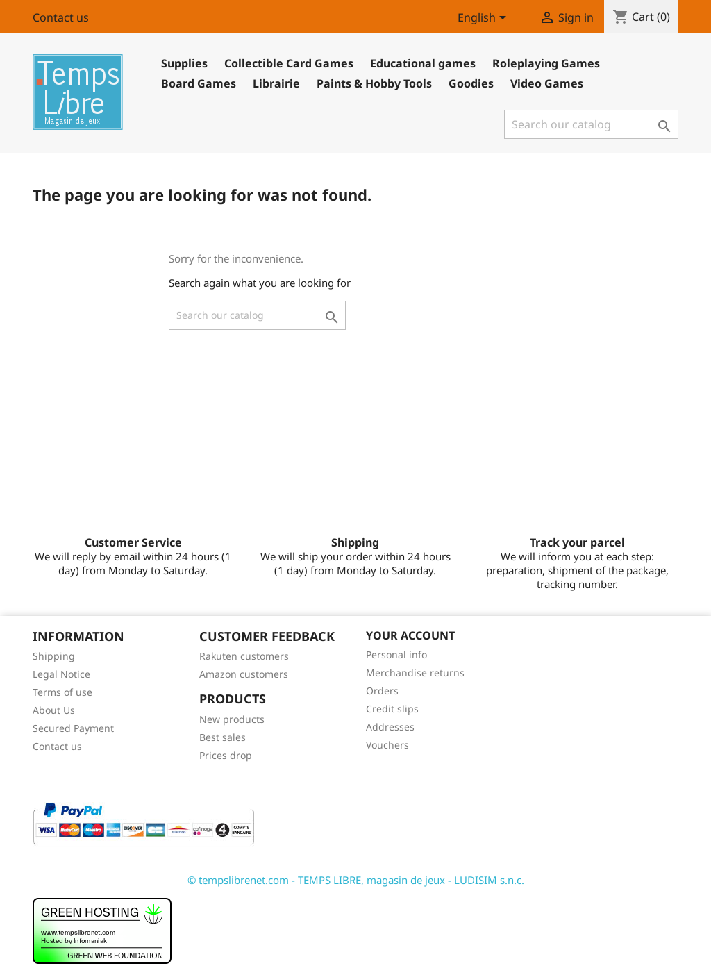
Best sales (222, 737)
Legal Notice (61, 674)
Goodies (471, 83)
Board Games (198, 83)
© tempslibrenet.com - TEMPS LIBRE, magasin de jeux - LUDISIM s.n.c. (355, 880)
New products (232, 719)
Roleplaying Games (546, 63)
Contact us (61, 17)
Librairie (276, 83)
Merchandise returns (415, 672)
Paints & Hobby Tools (374, 83)
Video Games (546, 83)
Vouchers (387, 744)
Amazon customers (243, 674)
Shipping (54, 655)
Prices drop (225, 755)
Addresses (390, 726)
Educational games (423, 63)
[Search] (591, 124)
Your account (410, 635)
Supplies (184, 63)
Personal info (396, 654)
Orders (382, 690)
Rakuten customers (244, 655)
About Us (54, 710)
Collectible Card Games (288, 63)
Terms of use (62, 692)
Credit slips (392, 708)
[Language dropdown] (484, 18)
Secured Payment (73, 728)
